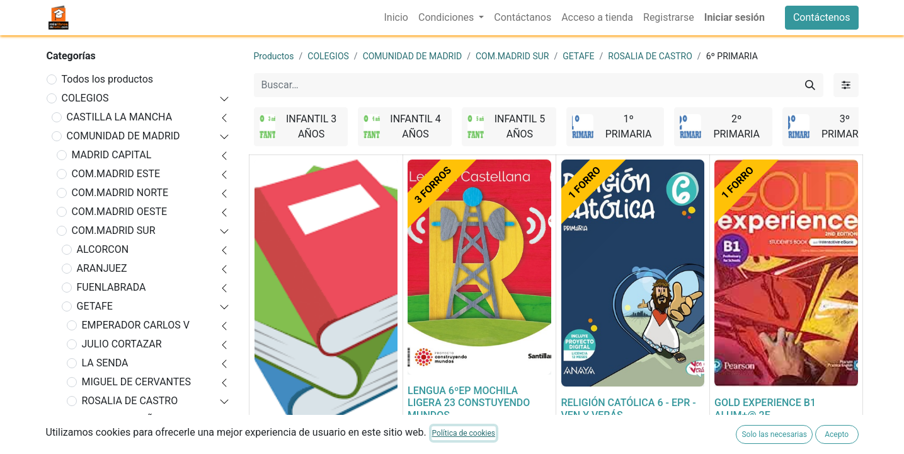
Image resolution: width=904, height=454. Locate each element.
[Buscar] (810, 85)
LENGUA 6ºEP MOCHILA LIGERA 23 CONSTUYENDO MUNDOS (469, 403)
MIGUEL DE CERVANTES (136, 382)
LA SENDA (105, 363)
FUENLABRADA (111, 287)
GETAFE (95, 306)
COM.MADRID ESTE (116, 174)
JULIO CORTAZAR (122, 344)
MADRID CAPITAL (112, 155)
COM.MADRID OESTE (120, 212)
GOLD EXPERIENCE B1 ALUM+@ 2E (765, 409)
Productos (274, 56)
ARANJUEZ (102, 268)
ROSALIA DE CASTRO (130, 401)
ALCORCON (103, 249)
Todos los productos (108, 79)
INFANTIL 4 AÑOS (127, 439)
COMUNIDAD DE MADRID (123, 136)
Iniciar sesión (734, 17)
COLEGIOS (85, 98)
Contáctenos (821, 17)
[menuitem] (396, 17)
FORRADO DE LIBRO (300, 447)
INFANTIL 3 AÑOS (127, 420)
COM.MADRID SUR (114, 230)
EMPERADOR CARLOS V (136, 325)
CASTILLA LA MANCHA (120, 117)
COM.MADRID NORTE (120, 193)
